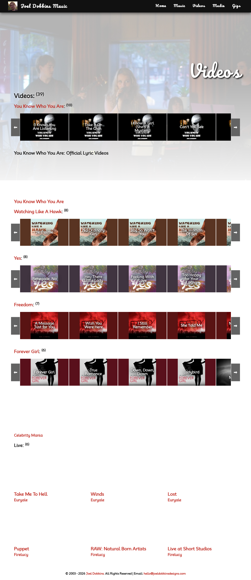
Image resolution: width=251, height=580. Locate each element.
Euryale (20, 500)
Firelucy (21, 555)
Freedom (23, 305)
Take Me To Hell (30, 494)
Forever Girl (26, 352)
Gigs (236, 6)
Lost (172, 494)
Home (160, 6)
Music (179, 6)
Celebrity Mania (28, 435)
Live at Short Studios (190, 549)
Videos (198, 6)
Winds (97, 494)
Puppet (21, 549)
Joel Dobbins (95, 573)
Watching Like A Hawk (38, 212)
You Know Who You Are (39, 106)
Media (219, 6)
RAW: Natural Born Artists (118, 549)
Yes (17, 258)
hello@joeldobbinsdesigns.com (165, 573)
